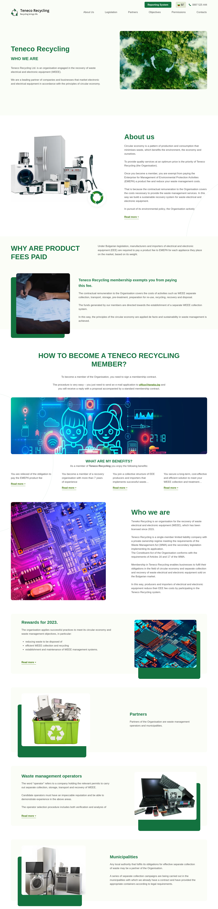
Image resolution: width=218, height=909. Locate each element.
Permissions (179, 12)
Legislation (111, 12)
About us (88, 12)
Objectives (155, 12)
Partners (133, 12)
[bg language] (181, 5)
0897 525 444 (199, 4)
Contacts (202, 12)
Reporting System (158, 4)
